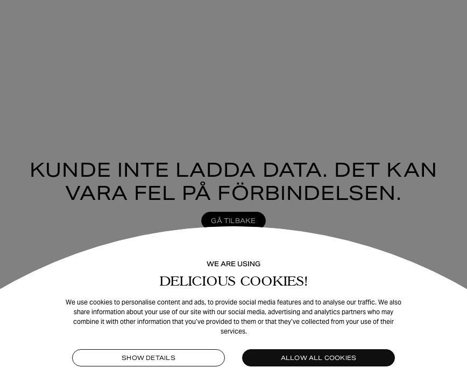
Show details (148, 358)
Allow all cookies (319, 358)
